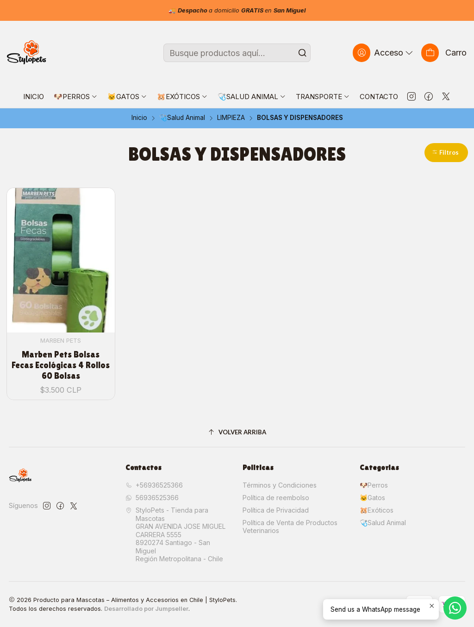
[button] (446, 152)
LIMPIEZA (231, 118)
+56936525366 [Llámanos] (154, 485)
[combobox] (236, 53)
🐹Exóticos (376, 510)
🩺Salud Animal (182, 118)
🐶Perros (374, 485)
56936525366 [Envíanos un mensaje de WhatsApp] (152, 498)
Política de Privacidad (276, 510)
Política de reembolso (276, 498)
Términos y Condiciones (280, 485)
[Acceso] (384, 52)
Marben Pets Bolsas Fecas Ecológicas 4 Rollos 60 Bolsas (61, 365)
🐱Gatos (372, 498)
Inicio (139, 118)
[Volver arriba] (237, 432)
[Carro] (443, 52)
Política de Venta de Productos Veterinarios (290, 527)
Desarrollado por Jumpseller (146, 608)
